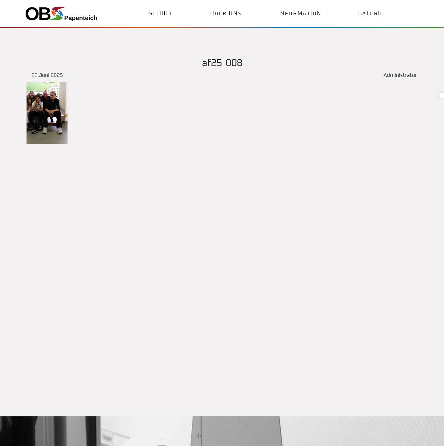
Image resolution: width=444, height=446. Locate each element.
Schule (161, 13)
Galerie (371, 13)
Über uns (226, 13)
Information (300, 13)
